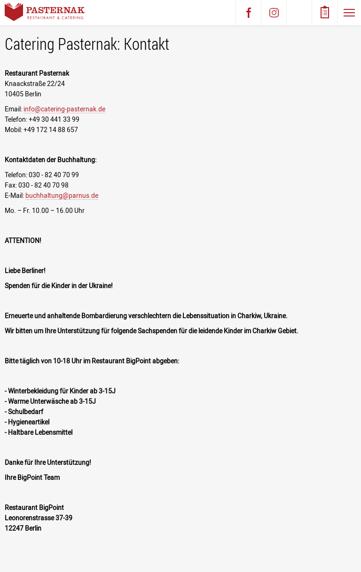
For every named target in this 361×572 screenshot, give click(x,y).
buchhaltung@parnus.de (61, 195)
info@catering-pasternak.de (64, 109)
